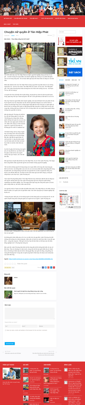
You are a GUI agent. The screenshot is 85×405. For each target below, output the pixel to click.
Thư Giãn (15, 24)
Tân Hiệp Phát (34, 18)
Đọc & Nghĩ (7, 24)
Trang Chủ (8, 18)
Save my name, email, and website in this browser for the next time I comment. (27, 330)
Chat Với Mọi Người (47, 18)
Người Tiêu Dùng (60, 18)
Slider (13, 267)
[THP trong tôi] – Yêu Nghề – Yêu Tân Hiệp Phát (54, 390)
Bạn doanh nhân (73, 18)
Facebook (65, 182)
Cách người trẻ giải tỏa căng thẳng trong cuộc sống (28, 291)
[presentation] (17, 337)
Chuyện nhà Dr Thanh (20, 18)
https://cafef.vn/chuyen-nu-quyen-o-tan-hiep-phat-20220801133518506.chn (31, 259)
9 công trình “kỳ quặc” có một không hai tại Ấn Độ (35, 370)
